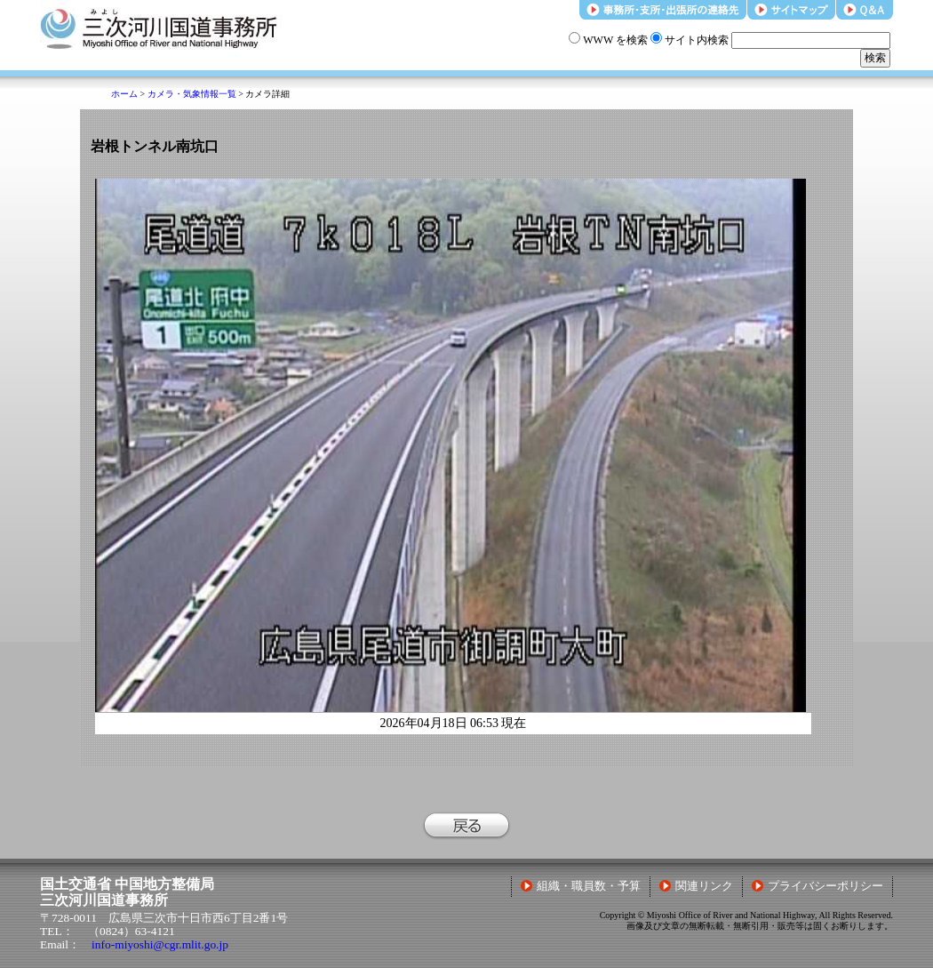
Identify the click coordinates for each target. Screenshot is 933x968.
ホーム (124, 94)
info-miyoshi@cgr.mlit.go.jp (160, 944)
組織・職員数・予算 (581, 886)
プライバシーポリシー (817, 886)
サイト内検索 (689, 40)
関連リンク (696, 886)
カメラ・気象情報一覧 (192, 94)
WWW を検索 (608, 40)
